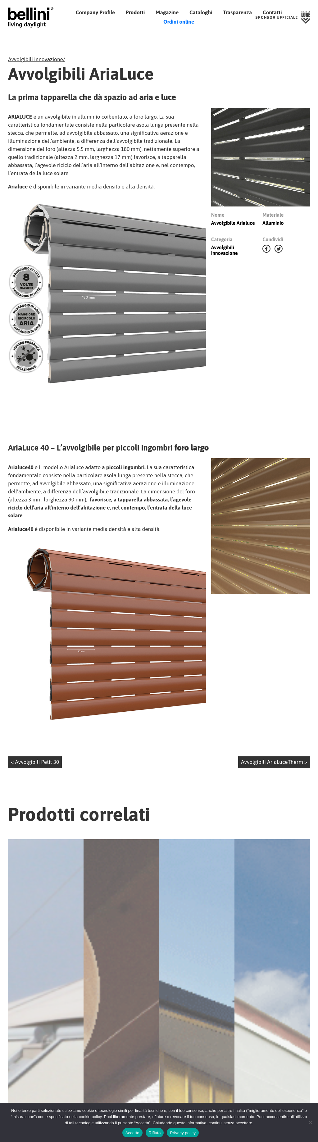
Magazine (167, 12)
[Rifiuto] (310, 1122)
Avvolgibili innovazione (35, 59)
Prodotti (135, 12)
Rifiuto (155, 1133)
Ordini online (178, 22)
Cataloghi (200, 12)
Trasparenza (237, 12)
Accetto (132, 1133)
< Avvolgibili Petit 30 (35, 767)
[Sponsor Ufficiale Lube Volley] (283, 17)
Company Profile (95, 12)
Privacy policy (183, 1133)
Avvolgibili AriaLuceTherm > (274, 767)
